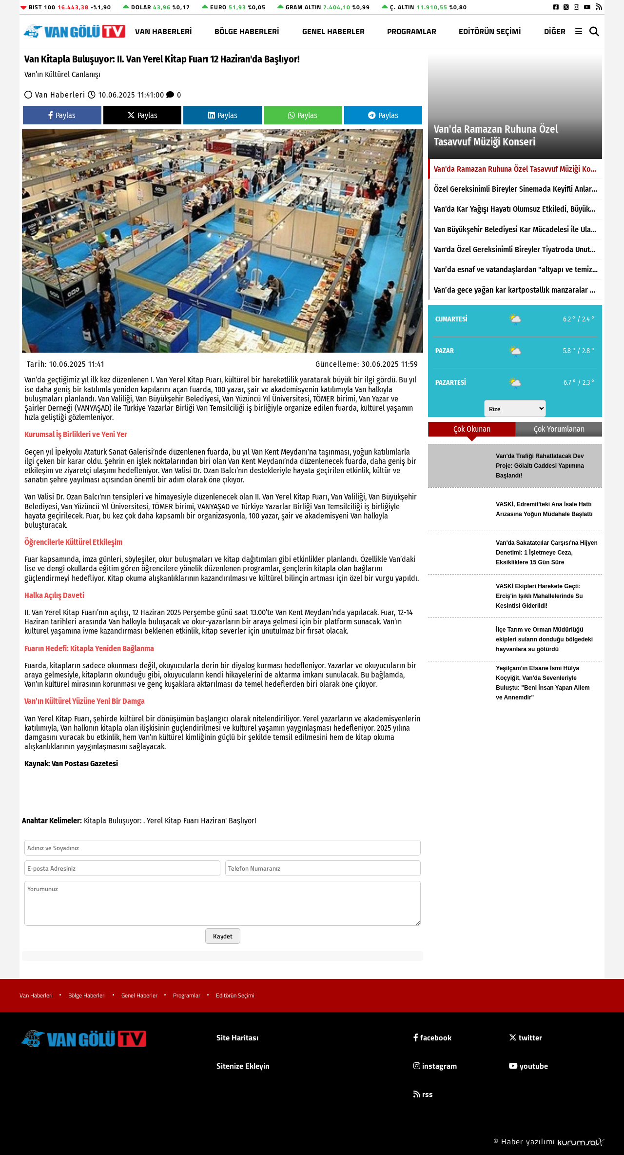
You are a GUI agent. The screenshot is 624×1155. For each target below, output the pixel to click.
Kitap (173, 820)
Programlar (411, 31)
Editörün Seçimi (490, 31)
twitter (525, 1037)
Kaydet (223, 936)
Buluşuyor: (124, 820)
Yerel (155, 820)
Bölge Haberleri (246, 31)
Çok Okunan (471, 429)
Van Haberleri (163, 31)
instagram (435, 1066)
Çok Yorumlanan (559, 429)
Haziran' (214, 820)
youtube (528, 1066)
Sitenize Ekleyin (243, 1066)
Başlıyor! (242, 820)
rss (423, 1094)
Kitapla (95, 820)
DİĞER (555, 31)
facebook (432, 1037)
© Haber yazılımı (548, 1141)
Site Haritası (237, 1037)
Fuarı (191, 820)
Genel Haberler (333, 31)
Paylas (62, 115)
